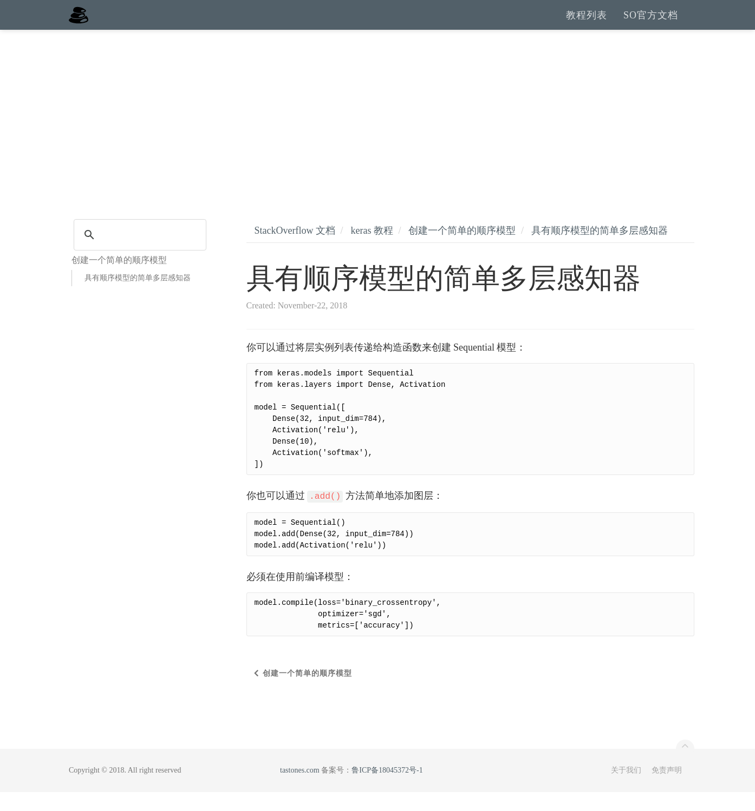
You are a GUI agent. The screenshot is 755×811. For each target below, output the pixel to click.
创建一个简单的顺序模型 (462, 249)
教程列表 (586, 24)
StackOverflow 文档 (295, 249)
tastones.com (300, 789)
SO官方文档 (650, 24)
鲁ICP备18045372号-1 (387, 789)
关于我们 (626, 789)
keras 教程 (371, 249)
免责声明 (667, 789)
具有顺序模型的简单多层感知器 (137, 297)
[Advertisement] (377, 130)
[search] (138, 253)
